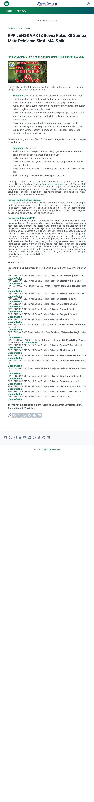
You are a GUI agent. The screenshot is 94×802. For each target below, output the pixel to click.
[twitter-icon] (10, 437)
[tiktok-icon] (39, 437)
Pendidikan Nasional (52, 184)
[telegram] (29, 415)
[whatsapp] (24, 415)
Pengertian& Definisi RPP (21, 218)
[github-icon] (43, 437)
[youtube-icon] (24, 437)
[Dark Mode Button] (88, 3)
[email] (39, 415)
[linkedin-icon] (29, 437)
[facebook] (14, 415)
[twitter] (19, 415)
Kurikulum (18, 95)
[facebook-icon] (5, 437)
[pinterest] (34, 415)
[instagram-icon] (15, 437)
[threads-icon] (19, 437)
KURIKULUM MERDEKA (51, 449)
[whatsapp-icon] (34, 437)
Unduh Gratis (15, 278)
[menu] (6, 3)
